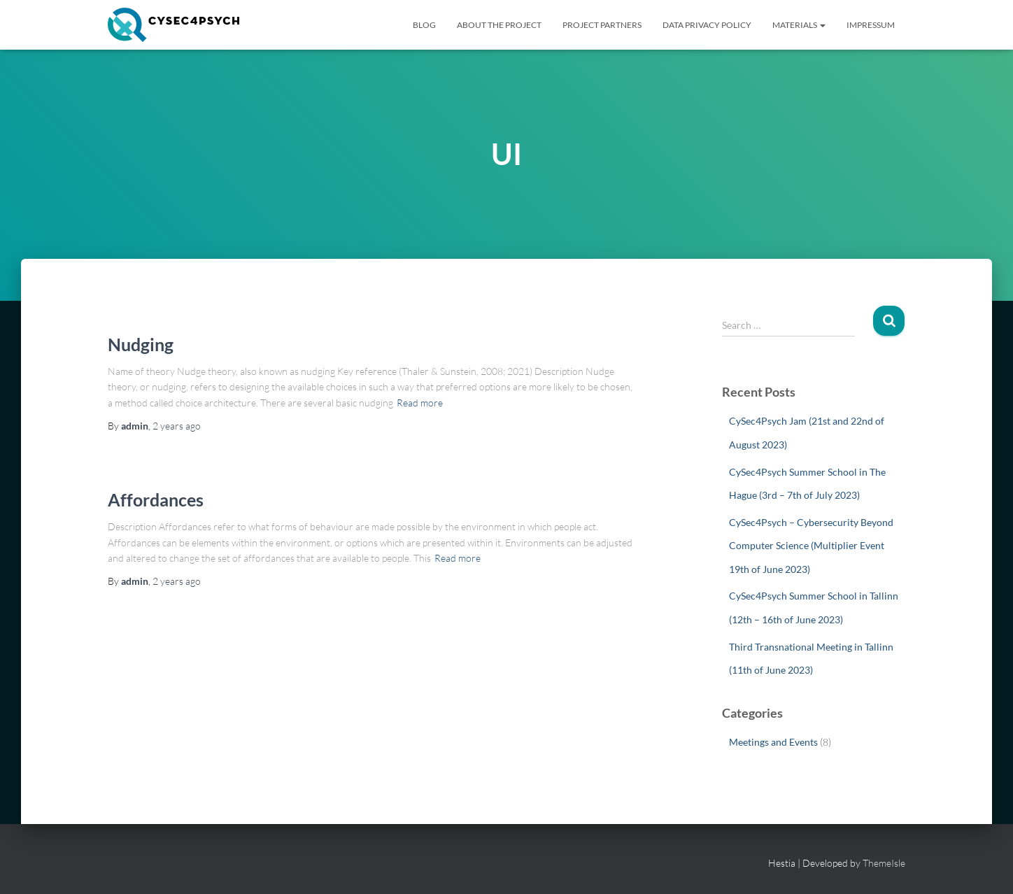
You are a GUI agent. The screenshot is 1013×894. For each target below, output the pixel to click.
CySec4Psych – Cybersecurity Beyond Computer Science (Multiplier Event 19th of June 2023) (811, 545)
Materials (799, 25)
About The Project (499, 25)
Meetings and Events (773, 742)
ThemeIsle (884, 863)
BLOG (424, 25)
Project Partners (602, 25)
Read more (420, 403)
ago (177, 426)
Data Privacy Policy (707, 25)
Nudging (140, 344)
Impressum (870, 25)
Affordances (156, 499)
